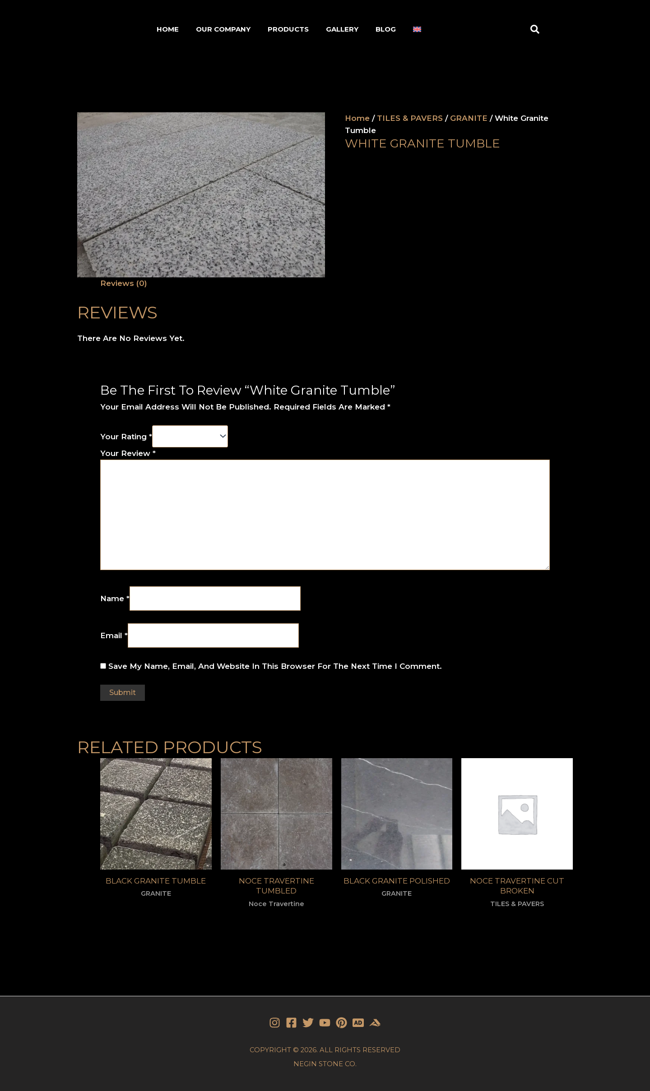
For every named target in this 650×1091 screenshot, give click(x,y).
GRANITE (469, 118)
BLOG (386, 29)
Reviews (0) (123, 283)
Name (115, 598)
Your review (128, 453)
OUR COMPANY (223, 29)
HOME (168, 29)
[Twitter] (308, 1022)
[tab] (123, 283)
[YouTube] (324, 1022)
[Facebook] (291, 1022)
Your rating (126, 436)
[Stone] (358, 1022)
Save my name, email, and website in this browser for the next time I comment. (275, 666)
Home (357, 118)
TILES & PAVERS (410, 118)
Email (114, 635)
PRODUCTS (288, 29)
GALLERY (342, 29)
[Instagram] (274, 1022)
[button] (535, 29)
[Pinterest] (341, 1022)
